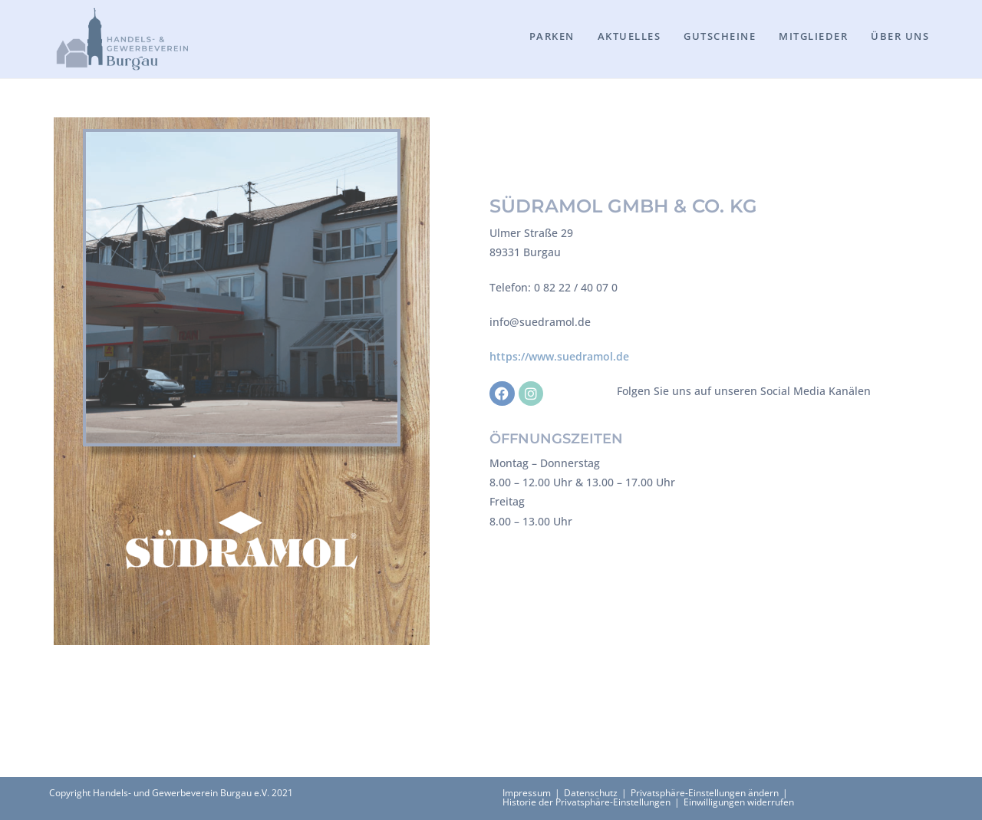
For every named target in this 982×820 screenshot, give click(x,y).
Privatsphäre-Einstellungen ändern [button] (705, 792)
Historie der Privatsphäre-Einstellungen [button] (587, 801)
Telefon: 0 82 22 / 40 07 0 (553, 287)
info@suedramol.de (540, 321)
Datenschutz (591, 792)
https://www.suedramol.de (559, 356)
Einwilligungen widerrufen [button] (739, 801)
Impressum (527, 792)
